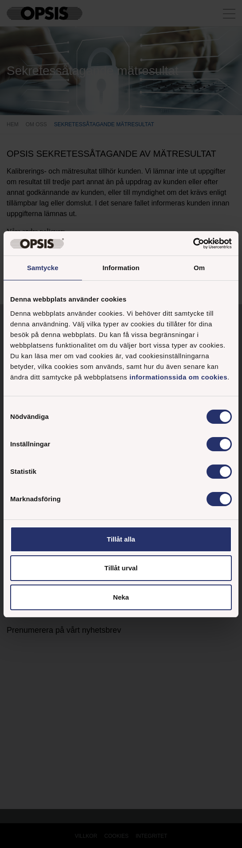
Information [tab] (121, 267)
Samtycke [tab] (43, 267)
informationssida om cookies (178, 377)
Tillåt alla (121, 539)
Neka (121, 597)
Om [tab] (199, 267)
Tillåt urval (121, 568)
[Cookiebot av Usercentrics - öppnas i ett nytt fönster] (193, 243)
